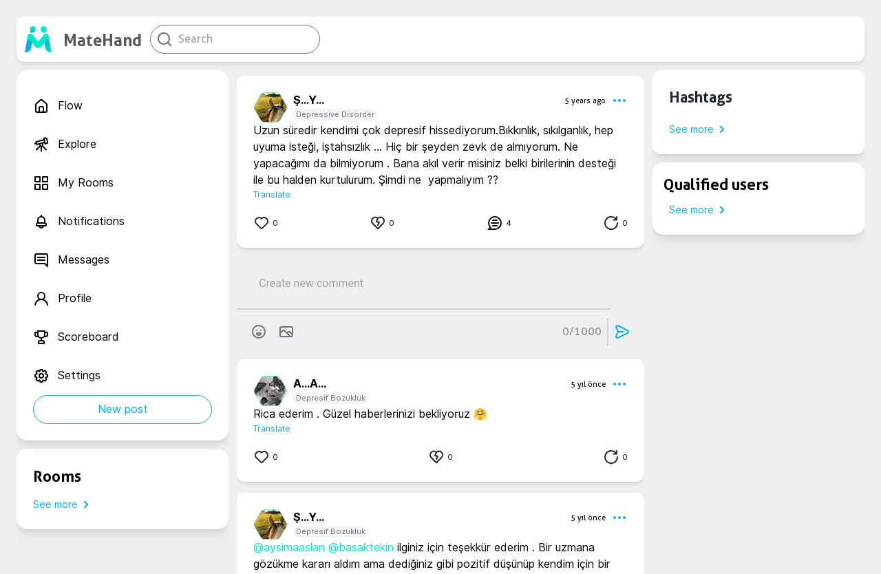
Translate (271, 194)
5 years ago (585, 100)
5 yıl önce (588, 384)
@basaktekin (361, 547)
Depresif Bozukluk (330, 398)
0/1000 (582, 331)
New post (123, 409)
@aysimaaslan (289, 547)
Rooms (57, 476)
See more (63, 504)
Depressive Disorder (335, 114)
